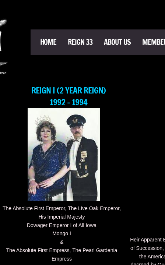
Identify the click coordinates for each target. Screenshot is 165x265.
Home (48, 42)
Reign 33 (80, 42)
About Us (117, 42)
